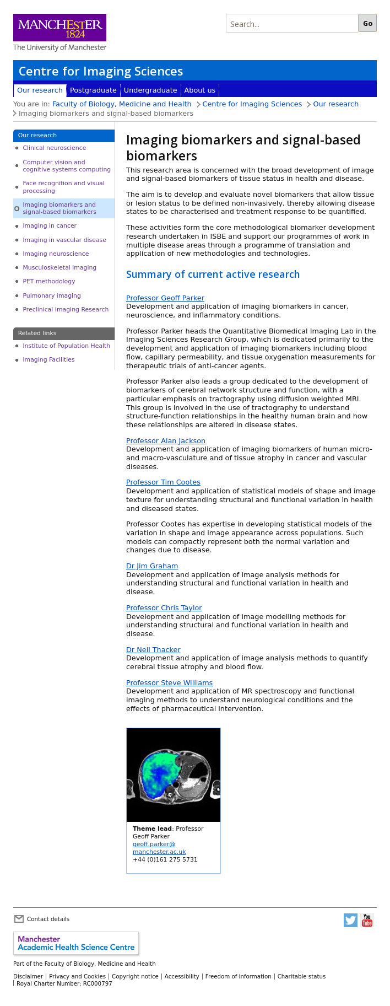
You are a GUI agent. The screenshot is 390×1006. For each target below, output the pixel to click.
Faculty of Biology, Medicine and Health (122, 104)
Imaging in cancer (50, 225)
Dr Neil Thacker (153, 649)
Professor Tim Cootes (163, 482)
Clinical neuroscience (54, 148)
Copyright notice (135, 976)
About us (200, 90)
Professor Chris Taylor (164, 608)
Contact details (48, 919)
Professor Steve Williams (169, 683)
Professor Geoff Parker (165, 298)
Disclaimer (28, 976)
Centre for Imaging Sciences (101, 71)
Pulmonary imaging (51, 295)
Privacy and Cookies (77, 976)
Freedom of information (238, 976)
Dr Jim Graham (152, 566)
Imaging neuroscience (56, 253)
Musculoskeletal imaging (59, 267)
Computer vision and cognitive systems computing (67, 166)
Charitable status (302, 976)
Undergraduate (150, 90)
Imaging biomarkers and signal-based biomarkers (59, 208)
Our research (40, 90)
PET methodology (49, 281)
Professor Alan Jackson (165, 441)
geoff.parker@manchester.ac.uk (159, 848)
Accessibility (182, 976)
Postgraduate (93, 90)
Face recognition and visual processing (63, 187)
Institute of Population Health (66, 345)
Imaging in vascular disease (64, 240)
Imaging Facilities (48, 359)
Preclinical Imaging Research (66, 309)
